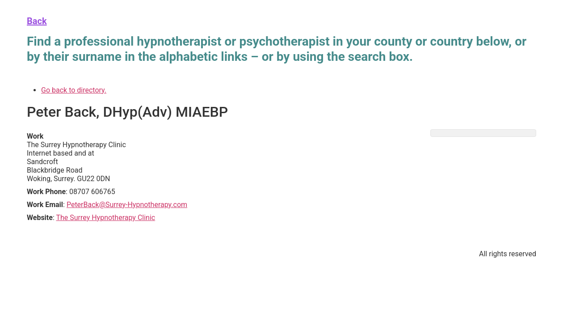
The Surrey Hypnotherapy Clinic (105, 217)
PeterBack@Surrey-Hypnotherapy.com (127, 204)
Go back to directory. (73, 90)
